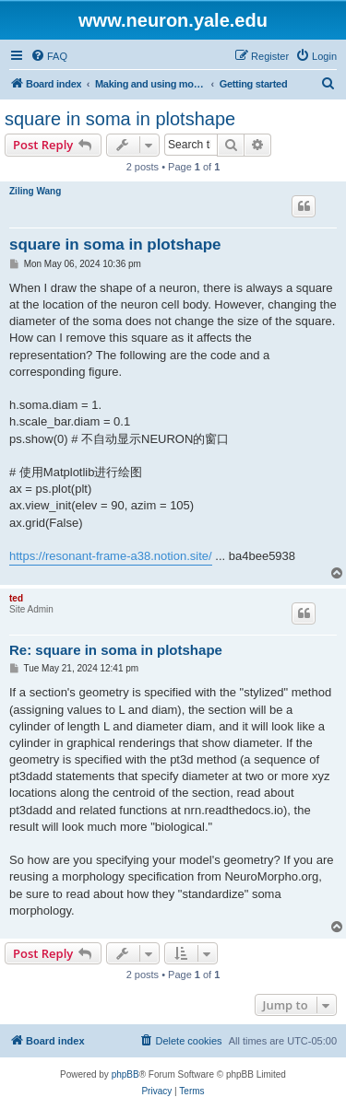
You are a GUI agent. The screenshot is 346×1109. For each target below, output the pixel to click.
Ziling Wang (35, 191)
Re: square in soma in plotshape (115, 650)
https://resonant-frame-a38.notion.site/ (110, 556)
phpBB (125, 1074)
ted (16, 598)
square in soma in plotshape (120, 119)
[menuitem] (48, 56)
